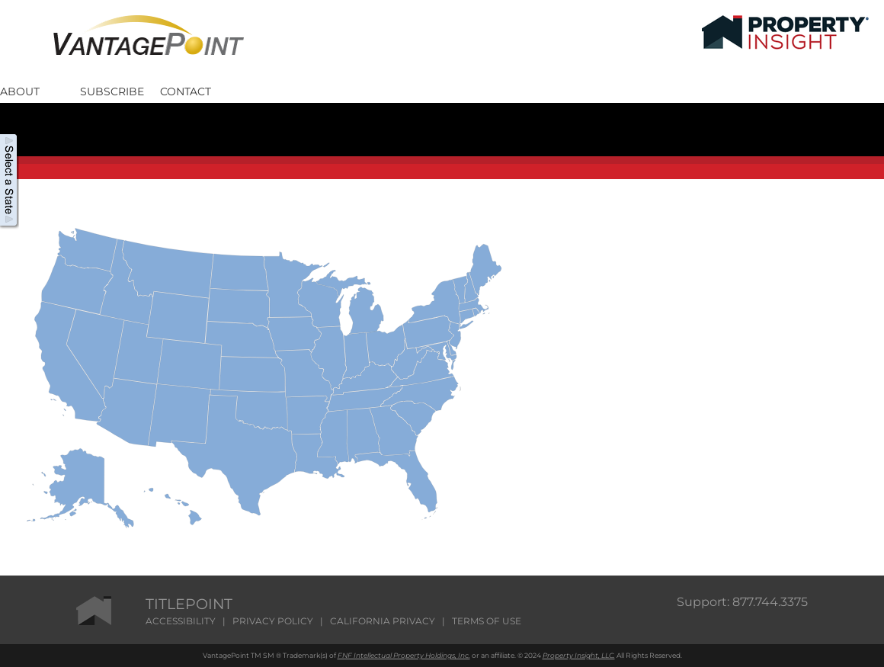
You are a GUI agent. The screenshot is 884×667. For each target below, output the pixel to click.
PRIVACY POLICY (272, 621)
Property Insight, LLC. (579, 655)
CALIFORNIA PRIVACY (382, 621)
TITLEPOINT (189, 604)
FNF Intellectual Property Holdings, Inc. (404, 655)
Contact (185, 91)
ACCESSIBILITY (181, 621)
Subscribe (112, 91)
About (20, 91)
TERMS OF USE (486, 621)
